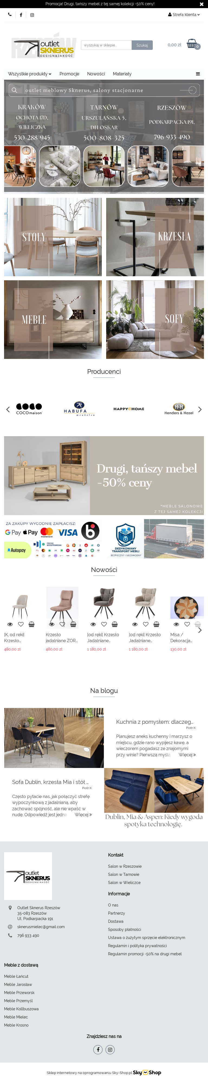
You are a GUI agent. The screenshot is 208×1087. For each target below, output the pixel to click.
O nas (113, 905)
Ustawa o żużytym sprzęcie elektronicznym (146, 937)
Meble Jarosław (18, 984)
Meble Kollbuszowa (21, 1009)
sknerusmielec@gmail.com (41, 927)
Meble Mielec (16, 1017)
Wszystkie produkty (29, 73)
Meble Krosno (16, 1025)
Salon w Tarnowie (123, 874)
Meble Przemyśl (18, 1001)
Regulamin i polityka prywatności (137, 946)
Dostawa (115, 921)
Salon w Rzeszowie (125, 866)
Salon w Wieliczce (124, 882)
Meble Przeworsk (19, 992)
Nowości (96, 73)
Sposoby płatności (124, 929)
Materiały (122, 73)
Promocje (69, 73)
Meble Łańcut (16, 976)
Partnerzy (116, 913)
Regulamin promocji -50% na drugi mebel (145, 954)
